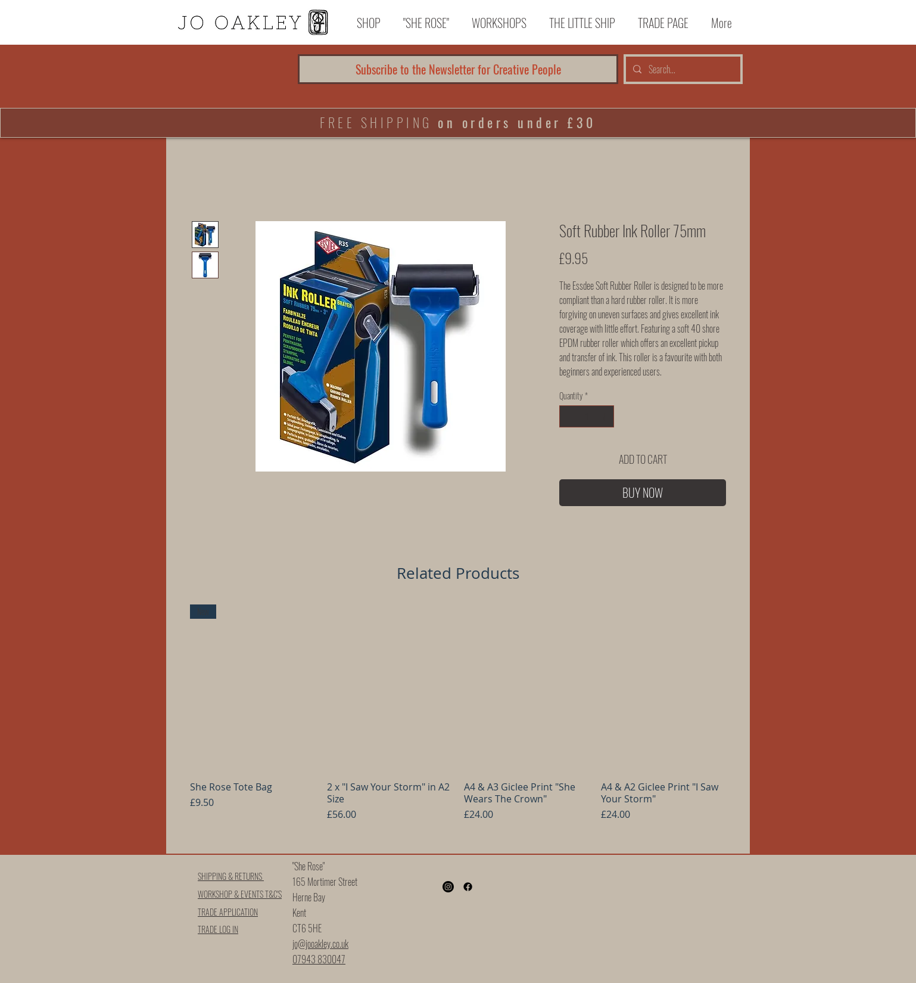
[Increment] (604, 416)
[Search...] (682, 69)
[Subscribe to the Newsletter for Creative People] (458, 69)
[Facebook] (467, 886)
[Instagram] (448, 886)
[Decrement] (568, 416)
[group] (458, 724)
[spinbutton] (586, 416)
